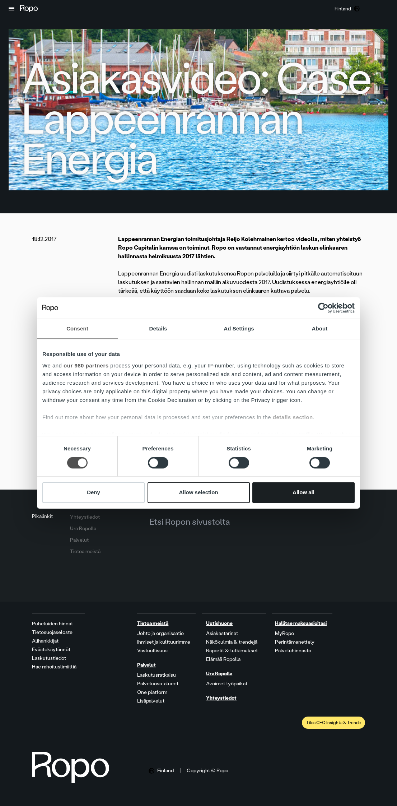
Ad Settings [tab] (239, 328)
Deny (93, 493)
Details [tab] (158, 328)
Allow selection (198, 493)
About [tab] (320, 328)
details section (293, 417)
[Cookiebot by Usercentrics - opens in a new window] (323, 307)
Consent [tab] (77, 328)
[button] (11, 8)
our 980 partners (86, 365)
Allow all (303, 493)
